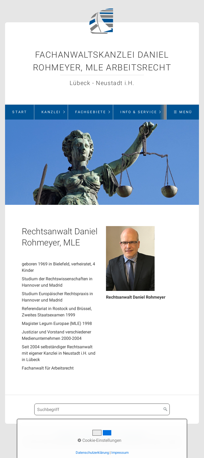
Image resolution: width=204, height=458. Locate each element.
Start (19, 112)
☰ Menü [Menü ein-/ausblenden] (183, 112)
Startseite (67, 435)
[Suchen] (165, 409)
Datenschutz (134, 435)
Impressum (108, 435)
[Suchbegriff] (102, 409)
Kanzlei (51, 112)
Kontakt (86, 435)
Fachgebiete (90, 112)
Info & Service (138, 112)
